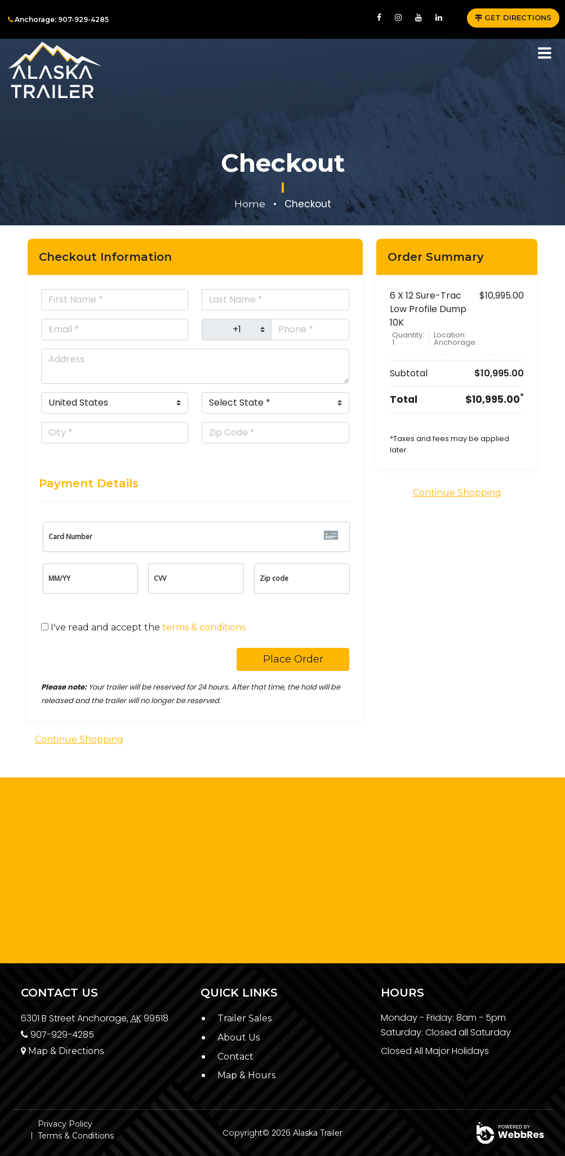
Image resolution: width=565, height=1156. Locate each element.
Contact (235, 1056)
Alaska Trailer (317, 1133)
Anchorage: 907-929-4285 (58, 19)
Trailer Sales (244, 1018)
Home (249, 204)
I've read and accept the (148, 627)
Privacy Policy (65, 1124)
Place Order (293, 659)
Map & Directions (62, 1051)
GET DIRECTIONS (513, 17)
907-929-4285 (57, 1034)
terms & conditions (204, 627)
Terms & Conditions (76, 1136)
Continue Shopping (79, 739)
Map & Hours (246, 1075)
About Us (238, 1037)
